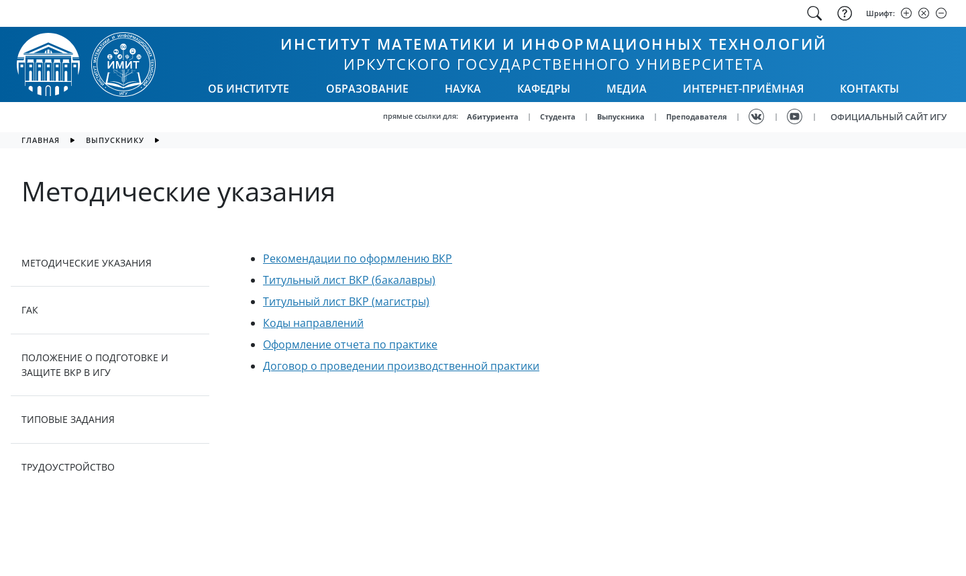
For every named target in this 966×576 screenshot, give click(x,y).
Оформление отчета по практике (350, 344)
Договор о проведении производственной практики (401, 365)
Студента (558, 116)
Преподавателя (696, 116)
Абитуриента (493, 116)
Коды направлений (313, 323)
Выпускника (621, 116)
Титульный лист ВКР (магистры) (346, 301)
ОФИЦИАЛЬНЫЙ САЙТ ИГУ (888, 117)
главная (40, 140)
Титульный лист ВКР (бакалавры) (349, 280)
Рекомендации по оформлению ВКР (357, 258)
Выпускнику (115, 140)
